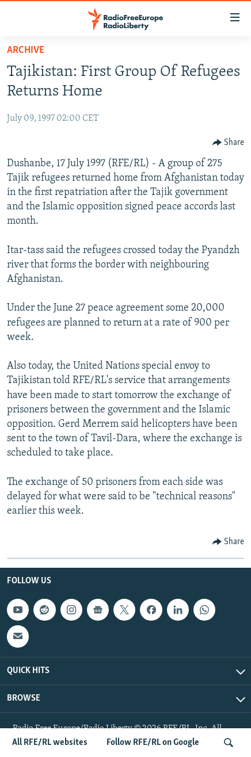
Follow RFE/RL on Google (153, 742)
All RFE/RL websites (50, 742)
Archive (25, 50)
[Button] (228, 142)
